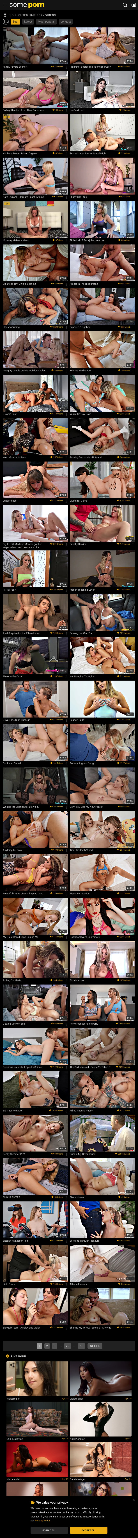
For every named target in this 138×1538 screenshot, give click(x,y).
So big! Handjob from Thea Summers (23, 110)
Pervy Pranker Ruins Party (84, 1023)
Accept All (89, 1530)
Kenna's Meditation (80, 370)
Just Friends (10, 500)
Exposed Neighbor (80, 327)
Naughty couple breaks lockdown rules (24, 370)
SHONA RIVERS (11, 1197)
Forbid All (49, 1530)
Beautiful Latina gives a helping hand (23, 893)
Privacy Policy (42, 1520)
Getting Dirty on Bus (14, 1023)
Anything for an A (12, 850)
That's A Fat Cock (12, 676)
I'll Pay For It (9, 589)
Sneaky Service (78, 544)
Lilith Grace (9, 1284)
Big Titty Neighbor (13, 1110)
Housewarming (11, 327)
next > (95, 1346)
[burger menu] (5, 5)
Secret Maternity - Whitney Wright (88, 153)
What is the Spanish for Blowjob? (21, 806)
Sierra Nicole (77, 1197)
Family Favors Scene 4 (15, 66)
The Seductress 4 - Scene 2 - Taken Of (90, 1067)
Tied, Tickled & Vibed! (81, 850)
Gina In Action (77, 980)
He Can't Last (77, 110)
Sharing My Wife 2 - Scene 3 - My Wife (90, 1327)
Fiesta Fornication (79, 893)
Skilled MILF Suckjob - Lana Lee (87, 240)
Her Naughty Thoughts (82, 676)
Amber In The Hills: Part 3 (84, 283)
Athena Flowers (78, 1284)
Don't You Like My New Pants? (86, 806)
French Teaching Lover (82, 589)
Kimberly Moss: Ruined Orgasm (20, 153)
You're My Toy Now (80, 414)
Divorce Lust (10, 414)
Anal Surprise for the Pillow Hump (21, 633)
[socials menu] (133, 5)
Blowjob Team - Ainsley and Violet (21, 1327)
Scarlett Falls (77, 719)
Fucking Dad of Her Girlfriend (86, 457)
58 (81, 1346)
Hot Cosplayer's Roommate (85, 937)
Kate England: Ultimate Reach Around (23, 196)
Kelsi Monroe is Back (14, 457)
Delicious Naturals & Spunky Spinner (23, 1067)
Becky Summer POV (14, 1154)
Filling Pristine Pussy (81, 1110)
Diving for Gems (78, 500)
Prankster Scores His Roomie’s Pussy (90, 66)
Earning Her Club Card (82, 633)
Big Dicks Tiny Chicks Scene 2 (19, 283)
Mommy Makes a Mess (16, 240)
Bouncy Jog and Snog (82, 763)
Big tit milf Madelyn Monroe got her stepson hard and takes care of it (22, 545)
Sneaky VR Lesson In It (15, 1240)
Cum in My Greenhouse (82, 1154)
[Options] (66, 67)
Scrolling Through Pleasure (84, 1240)
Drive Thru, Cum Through (16, 719)
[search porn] (125, 5)
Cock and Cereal (12, 763)
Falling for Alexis (12, 980)
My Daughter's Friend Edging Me (20, 937)
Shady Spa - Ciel (78, 196)
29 (67, 1346)
